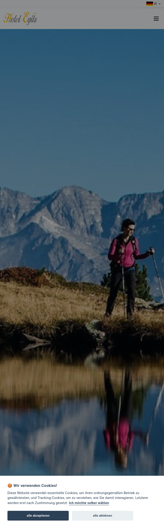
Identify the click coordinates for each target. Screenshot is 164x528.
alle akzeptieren (38, 515)
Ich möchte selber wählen (89, 503)
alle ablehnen (102, 515)
